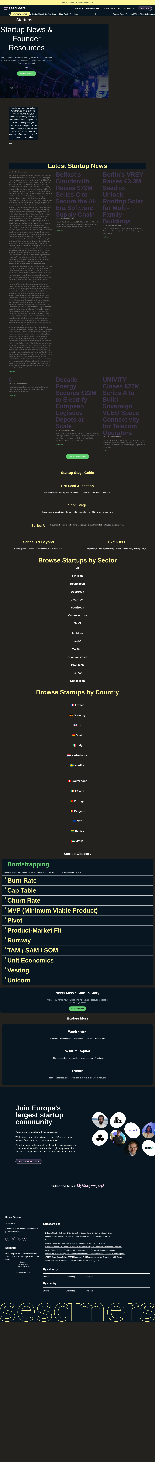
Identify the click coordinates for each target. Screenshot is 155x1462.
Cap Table (21, 890)
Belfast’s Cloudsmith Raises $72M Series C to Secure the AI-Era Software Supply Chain (76, 194)
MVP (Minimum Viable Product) (52, 910)
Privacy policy (22, 1264)
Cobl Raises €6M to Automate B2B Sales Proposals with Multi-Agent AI (72, 1261)
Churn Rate (23, 900)
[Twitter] (19, 1239)
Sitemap (22, 1262)
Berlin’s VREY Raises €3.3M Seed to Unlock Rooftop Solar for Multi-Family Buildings (123, 197)
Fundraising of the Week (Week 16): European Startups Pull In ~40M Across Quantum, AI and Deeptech (85, 1254)
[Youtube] (24, 1239)
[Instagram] (13, 1239)
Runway (19, 940)
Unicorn (18, 980)
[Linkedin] (7, 1239)
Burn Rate (22, 880)
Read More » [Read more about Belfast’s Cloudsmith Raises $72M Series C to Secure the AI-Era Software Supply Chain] (59, 230)
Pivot (14, 920)
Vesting (18, 970)
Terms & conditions (23, 1266)
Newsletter (32, 1254)
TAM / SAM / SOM (32, 950)
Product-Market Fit (34, 930)
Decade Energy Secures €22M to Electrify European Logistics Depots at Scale (76, 402)
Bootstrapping (28, 864)
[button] (77, 864)
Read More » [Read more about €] (12, 395)
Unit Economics (30, 960)
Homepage (10, 1254)
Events (46, 1277)
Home (8, 1217)
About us (9, 1256)
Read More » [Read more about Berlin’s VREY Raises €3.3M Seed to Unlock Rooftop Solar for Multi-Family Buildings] (106, 237)
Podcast (24, 1254)
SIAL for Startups (21, 1256)
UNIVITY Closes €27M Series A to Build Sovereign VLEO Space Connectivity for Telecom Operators (121, 406)
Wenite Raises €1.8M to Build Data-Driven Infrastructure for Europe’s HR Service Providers (80, 1250)
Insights (89, 1277)
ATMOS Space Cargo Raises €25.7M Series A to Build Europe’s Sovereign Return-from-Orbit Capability (84, 1257)
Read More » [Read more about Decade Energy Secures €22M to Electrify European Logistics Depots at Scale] (59, 444)
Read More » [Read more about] (12, 372)
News (17, 1254)
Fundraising (70, 1277)
